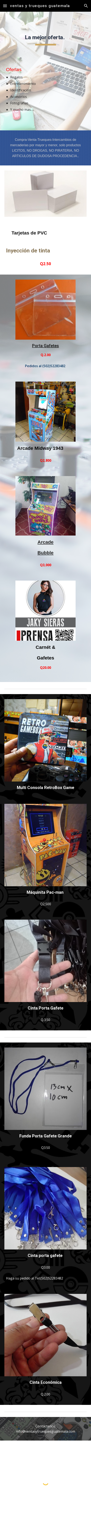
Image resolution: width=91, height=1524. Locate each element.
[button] (5, 5)
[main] (45, 38)
